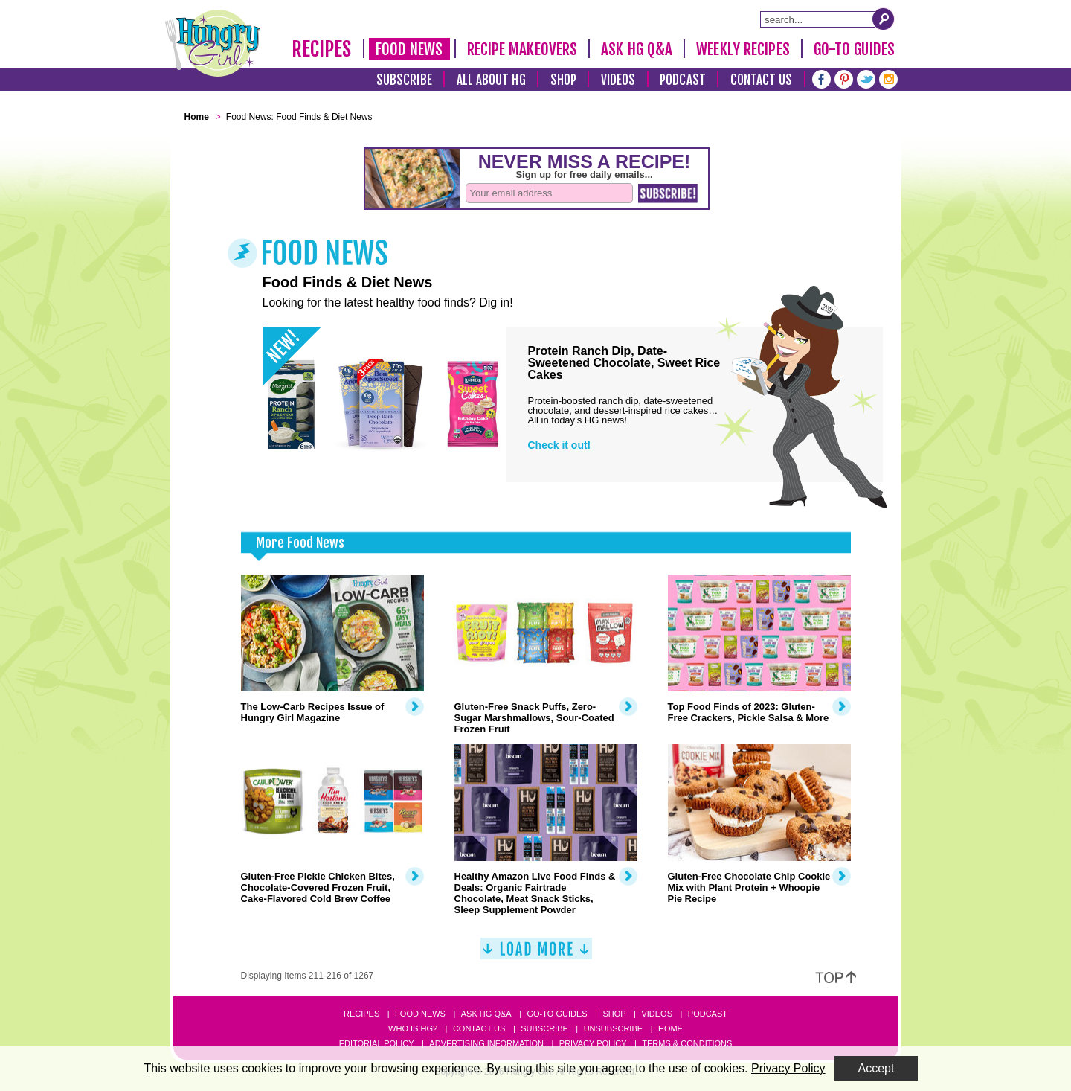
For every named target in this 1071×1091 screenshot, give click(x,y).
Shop (563, 80)
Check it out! (559, 445)
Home (670, 1028)
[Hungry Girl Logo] (212, 43)
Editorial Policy (376, 1043)
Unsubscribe (613, 1028)
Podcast (683, 80)
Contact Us (761, 80)
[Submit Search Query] (883, 18)
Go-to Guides (557, 1013)
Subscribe (404, 80)
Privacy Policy (593, 1043)
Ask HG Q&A (636, 49)
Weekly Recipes (742, 49)
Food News (409, 49)
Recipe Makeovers (522, 49)
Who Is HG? (412, 1028)
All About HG (491, 80)
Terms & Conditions (687, 1043)
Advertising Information (486, 1043)
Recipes (322, 49)
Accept (876, 1068)
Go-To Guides (854, 49)
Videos (618, 80)
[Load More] (536, 954)
